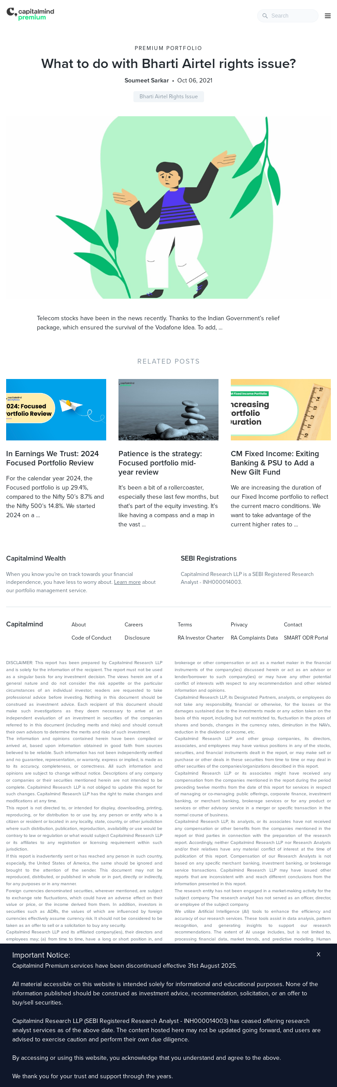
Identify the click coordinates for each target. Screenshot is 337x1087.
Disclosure (137, 638)
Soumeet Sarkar (147, 80)
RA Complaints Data (254, 638)
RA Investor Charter (201, 638)
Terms (185, 625)
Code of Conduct (91, 638)
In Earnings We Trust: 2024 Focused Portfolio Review (52, 458)
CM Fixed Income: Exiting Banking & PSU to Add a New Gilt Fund (275, 463)
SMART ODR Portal (306, 638)
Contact (293, 625)
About (79, 625)
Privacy (239, 625)
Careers (134, 625)
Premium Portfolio (168, 48)
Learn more (127, 582)
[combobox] (288, 15)
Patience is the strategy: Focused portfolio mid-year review (160, 463)
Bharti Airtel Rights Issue (169, 96)
